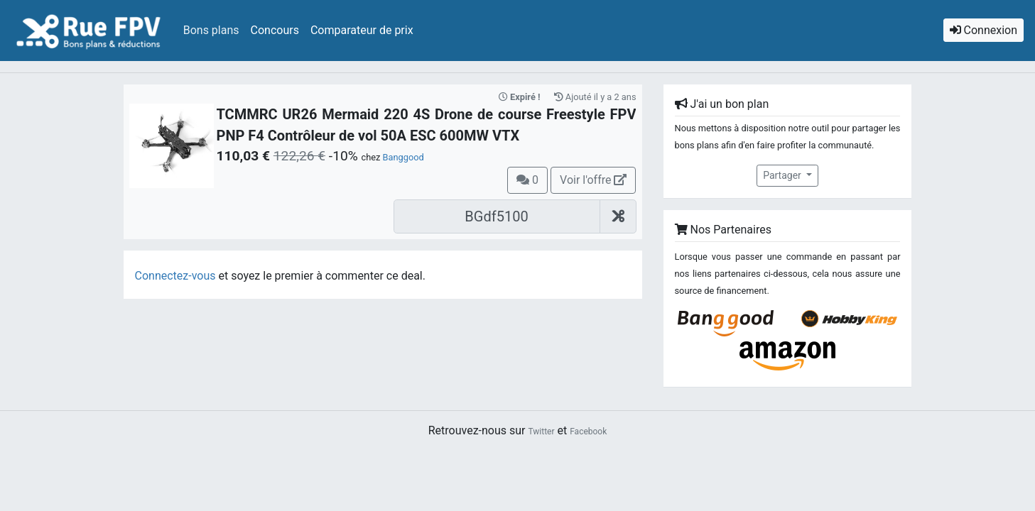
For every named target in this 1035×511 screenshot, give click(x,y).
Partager (783, 175)
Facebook (588, 431)
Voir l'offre (593, 180)
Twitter (541, 431)
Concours (275, 30)
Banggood (403, 157)
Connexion (983, 30)
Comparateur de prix (361, 30)
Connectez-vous (175, 275)
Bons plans (211, 30)
